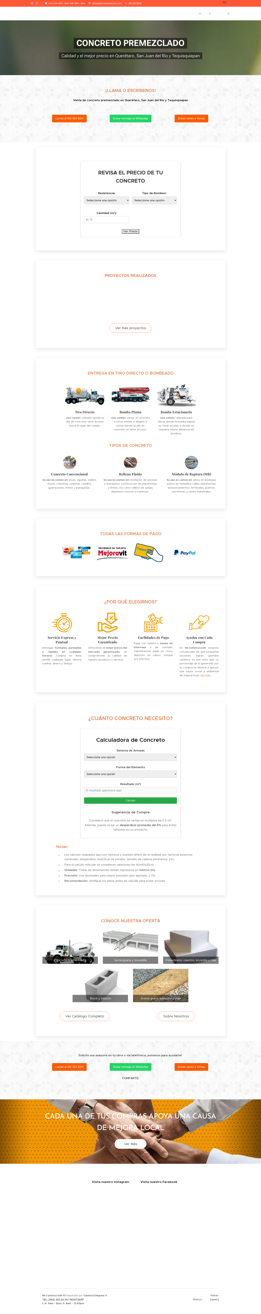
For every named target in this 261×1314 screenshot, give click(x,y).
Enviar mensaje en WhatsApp (130, 118)
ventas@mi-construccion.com (107, 3)
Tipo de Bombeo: (154, 193)
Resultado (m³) (130, 784)
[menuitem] (137, 13)
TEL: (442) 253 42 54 (55, 1299)
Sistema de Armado (131, 750)
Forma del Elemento (130, 767)
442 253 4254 (135, 3)
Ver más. (205, 675)
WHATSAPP (77, 1299)
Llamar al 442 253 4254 (69, 118)
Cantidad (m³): (107, 213)
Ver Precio (130, 231)
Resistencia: (106, 193)
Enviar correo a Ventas (191, 118)
